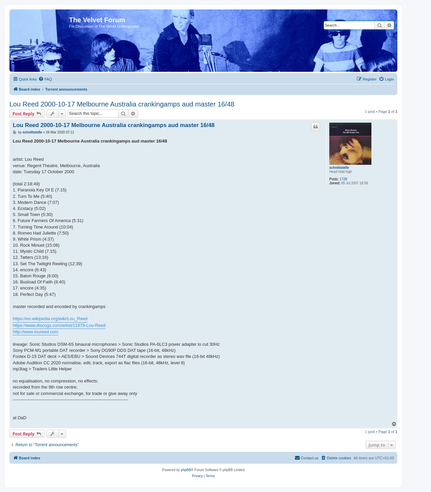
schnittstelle (339, 168)
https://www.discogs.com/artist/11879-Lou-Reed (59, 325)
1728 (343, 179)
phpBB (186, 470)
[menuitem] (45, 79)
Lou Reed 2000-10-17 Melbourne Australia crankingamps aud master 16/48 (121, 104)
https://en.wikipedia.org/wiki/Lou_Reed (50, 318)
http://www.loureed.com (35, 331)
